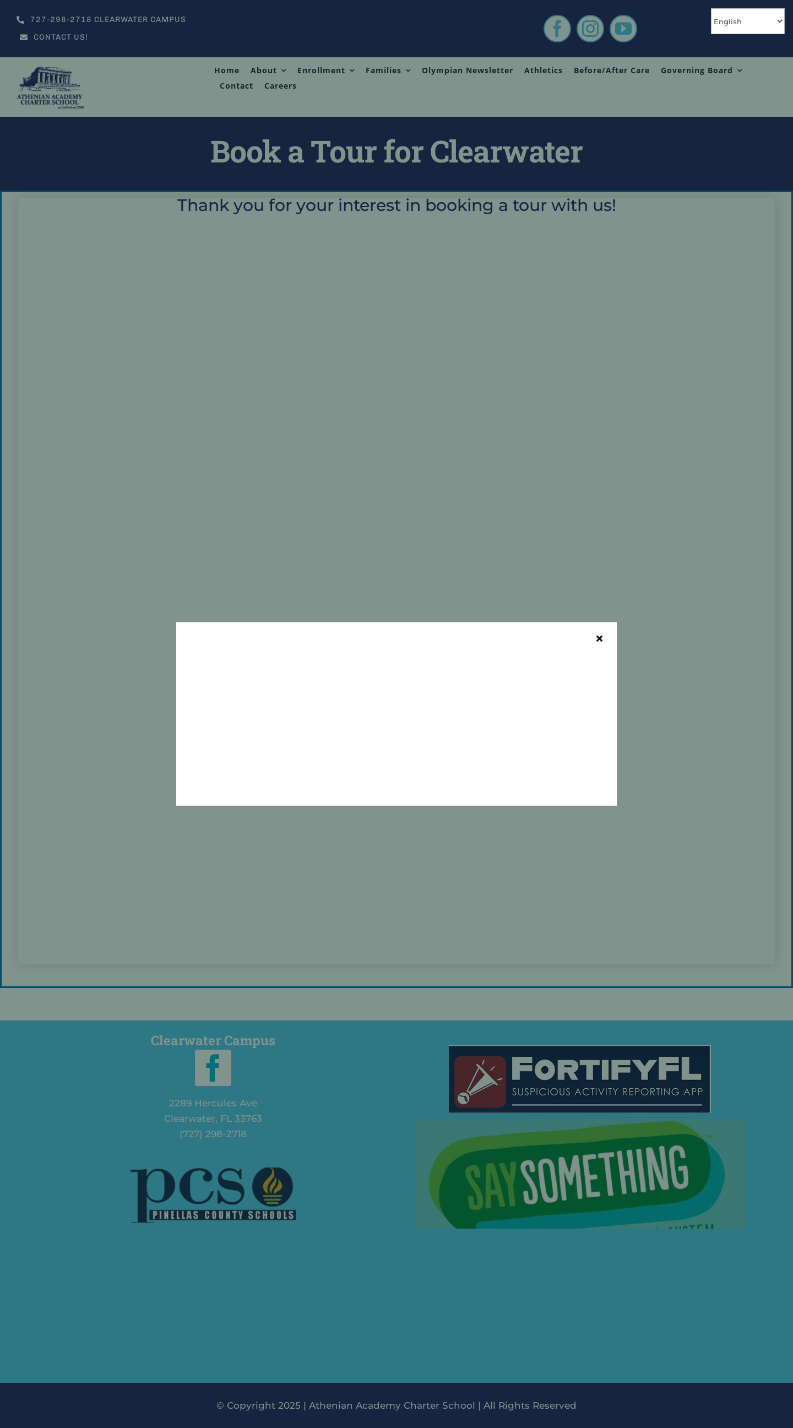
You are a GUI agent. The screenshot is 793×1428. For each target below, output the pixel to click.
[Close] (599, 638)
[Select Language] (748, 21)
